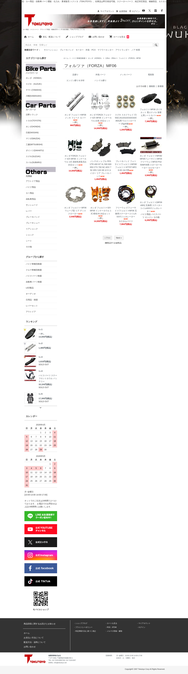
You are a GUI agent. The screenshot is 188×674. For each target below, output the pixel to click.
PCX (94, 50)
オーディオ (31, 294)
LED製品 (30, 288)
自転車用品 (31, 199)
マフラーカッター (105, 50)
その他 (29, 247)
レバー (29, 211)
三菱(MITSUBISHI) (34, 144)
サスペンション (51, 50)
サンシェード (32, 205)
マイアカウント (105, 11)
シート (29, 241)
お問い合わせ (96, 37)
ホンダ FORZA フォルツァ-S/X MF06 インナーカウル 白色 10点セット (101, 119)
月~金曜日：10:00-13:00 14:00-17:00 (129, 655)
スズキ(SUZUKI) (33, 156)
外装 (88, 50)
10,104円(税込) (45, 384)
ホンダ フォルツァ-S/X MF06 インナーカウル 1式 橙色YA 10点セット (100, 212)
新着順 (161, 86)
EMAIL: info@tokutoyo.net (57, 662)
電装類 (151, 74)
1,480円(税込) (45, 348)
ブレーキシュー (33, 223)
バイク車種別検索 (78, 58)
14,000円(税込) (45, 337)
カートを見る (119, 37)
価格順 (152, 86)
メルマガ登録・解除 (114, 631)
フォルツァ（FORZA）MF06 (130, 58)
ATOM (114, 627)
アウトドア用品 (41, 174)
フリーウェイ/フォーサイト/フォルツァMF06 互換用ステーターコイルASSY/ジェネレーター (126, 213)
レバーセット (32, 306)
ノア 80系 (135, 50)
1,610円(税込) (45, 361)
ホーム (29, 37)
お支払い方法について (34, 638)
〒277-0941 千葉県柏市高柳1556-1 (60, 658)
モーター (80, 50)
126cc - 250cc (110, 58)
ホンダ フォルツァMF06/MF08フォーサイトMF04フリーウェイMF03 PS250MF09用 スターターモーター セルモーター (151, 163)
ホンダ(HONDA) (33, 126)
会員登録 (121, 11)
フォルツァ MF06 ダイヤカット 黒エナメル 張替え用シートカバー (151, 112)
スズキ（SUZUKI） (34, 84)
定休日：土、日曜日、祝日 (125, 658)
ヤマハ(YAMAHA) (33, 90)
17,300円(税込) (45, 398)
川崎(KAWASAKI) (33, 96)
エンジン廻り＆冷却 (75, 80)
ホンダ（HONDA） (95, 58)
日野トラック (41, 108)
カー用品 (30, 193)
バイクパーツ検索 (34, 276)
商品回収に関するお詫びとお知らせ (40, 624)
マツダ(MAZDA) (33, 138)
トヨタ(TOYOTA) (33, 120)
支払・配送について (50, 37)
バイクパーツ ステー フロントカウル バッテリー (48, 376)
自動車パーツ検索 (34, 282)
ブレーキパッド (67, 50)
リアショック (32, 229)
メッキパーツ (126, 74)
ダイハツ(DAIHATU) (35, 150)
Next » (119, 238)
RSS (108, 627)
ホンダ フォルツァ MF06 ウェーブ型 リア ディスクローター (75, 211)
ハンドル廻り (100, 80)
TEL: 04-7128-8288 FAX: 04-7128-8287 (62, 660)
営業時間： (109, 655)
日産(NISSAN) (32, 132)
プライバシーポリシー (83, 627)
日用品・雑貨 (32, 300)
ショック (30, 235)
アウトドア (31, 312)
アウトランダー (122, 50)
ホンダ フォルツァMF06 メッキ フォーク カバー (75, 117)
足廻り (75, 74)
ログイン (134, 11)
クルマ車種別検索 (34, 270)
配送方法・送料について (35, 642)
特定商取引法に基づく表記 (85, 631)
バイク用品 (31, 187)
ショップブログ (74, 37)
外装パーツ (101, 74)
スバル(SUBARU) (33, 162)
